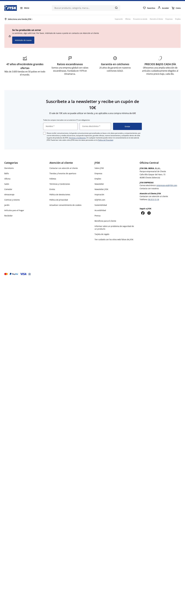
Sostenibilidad (101, 205)
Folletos (52, 178)
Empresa (98, 173)
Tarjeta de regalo (102, 234)
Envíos (52, 189)
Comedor (8, 189)
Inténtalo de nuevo (23, 40)
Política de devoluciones (59, 194)
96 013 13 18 (153, 199)
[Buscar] (116, 7)
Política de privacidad (58, 200)
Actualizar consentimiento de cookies (65, 205)
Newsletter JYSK (101, 189)
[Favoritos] (149, 8)
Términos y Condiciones (77, 138)
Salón (6, 184)
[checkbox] (44, 133)
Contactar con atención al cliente (63, 168)
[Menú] (24, 8)
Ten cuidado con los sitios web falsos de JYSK (114, 239)
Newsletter (99, 184)
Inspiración (99, 194)
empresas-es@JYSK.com (166, 185)
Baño (6, 173)
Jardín (7, 205)
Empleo (98, 178)
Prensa (97, 215)
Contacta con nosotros (149, 188)
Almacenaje (9, 194)
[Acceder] (163, 8)
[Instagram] (149, 213)
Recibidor (8, 215)
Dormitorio (9, 168)
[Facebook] (143, 213)
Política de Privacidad (105, 140)
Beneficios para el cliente (105, 221)
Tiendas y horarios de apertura (62, 173)
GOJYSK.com (100, 200)
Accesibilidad (100, 210)
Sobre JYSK (99, 168)
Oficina (7, 178)
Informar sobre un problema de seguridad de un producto (114, 227)
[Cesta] (176, 8)
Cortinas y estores (12, 200)
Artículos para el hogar (14, 210)
